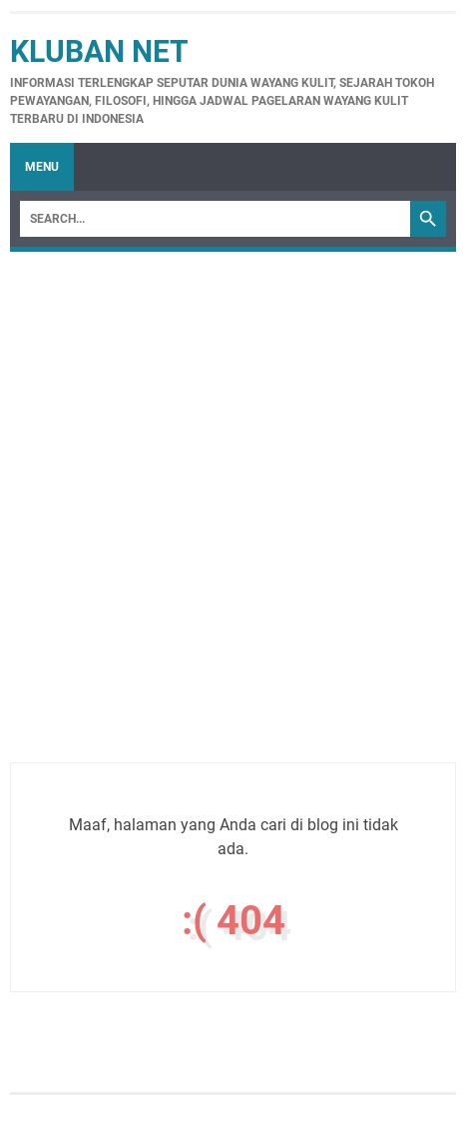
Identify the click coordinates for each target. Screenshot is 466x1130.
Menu (42, 167)
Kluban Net (99, 51)
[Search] (215, 219)
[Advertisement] (233, 529)
